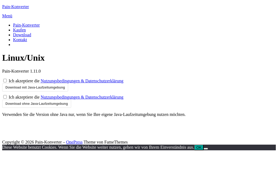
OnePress (74, 142)
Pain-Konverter (15, 6)
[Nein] (206, 149)
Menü (7, 16)
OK (198, 147)
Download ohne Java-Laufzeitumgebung (36, 104)
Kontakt (20, 39)
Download (22, 34)
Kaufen (19, 30)
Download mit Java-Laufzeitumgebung (35, 87)
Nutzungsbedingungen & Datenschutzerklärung (82, 81)
